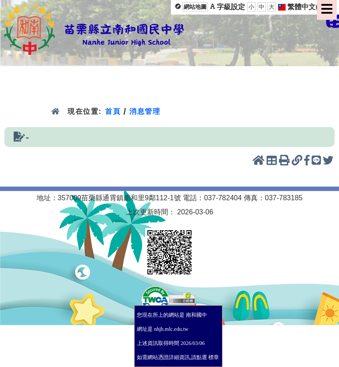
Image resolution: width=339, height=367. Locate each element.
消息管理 (145, 111)
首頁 (112, 111)
